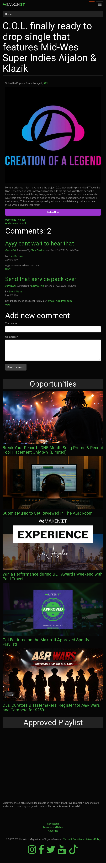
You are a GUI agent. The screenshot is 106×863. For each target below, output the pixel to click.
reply (7, 269)
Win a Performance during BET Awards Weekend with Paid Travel (53, 576)
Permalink (10, 250)
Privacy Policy (93, 839)
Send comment (15, 367)
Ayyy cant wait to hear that (39, 243)
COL (46, 83)
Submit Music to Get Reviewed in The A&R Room (48, 513)
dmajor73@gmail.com (61, 301)
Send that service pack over (40, 279)
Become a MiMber (53, 827)
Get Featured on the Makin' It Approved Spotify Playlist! (46, 642)
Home (8, 14)
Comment (11, 336)
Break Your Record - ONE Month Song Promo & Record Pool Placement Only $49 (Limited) (53, 450)
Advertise (53, 830)
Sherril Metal (37, 285)
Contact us (53, 823)
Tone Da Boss (38, 250)
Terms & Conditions (73, 839)
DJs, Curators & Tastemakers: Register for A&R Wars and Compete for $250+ (51, 707)
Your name (11, 323)
